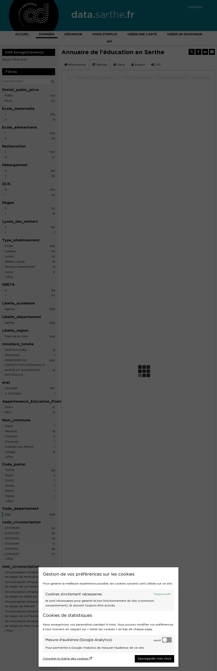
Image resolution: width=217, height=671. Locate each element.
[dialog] (108, 617)
